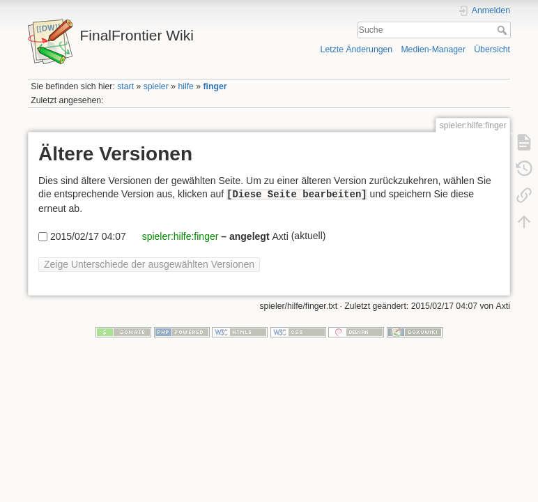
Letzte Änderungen (357, 49)
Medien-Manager (433, 49)
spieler (156, 86)
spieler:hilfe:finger (179, 236)
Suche (503, 30)
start (125, 86)
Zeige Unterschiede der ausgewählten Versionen (149, 264)
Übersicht (492, 49)
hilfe (185, 86)
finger (215, 86)
